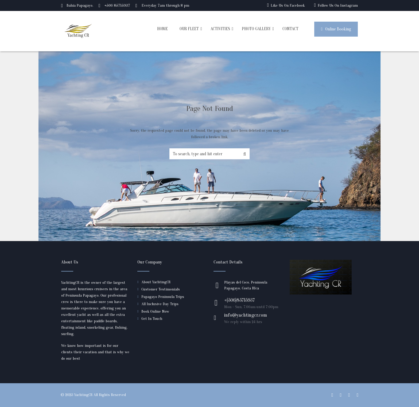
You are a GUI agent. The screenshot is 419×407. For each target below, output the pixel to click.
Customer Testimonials (160, 289)
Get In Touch (151, 318)
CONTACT (290, 28)
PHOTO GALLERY (256, 28)
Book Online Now (155, 311)
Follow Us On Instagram (338, 5)
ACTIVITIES (220, 28)
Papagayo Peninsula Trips (162, 296)
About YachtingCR (155, 282)
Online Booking (336, 29)
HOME (162, 28)
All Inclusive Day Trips (160, 304)
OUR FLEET (189, 28)
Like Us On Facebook (288, 5)
